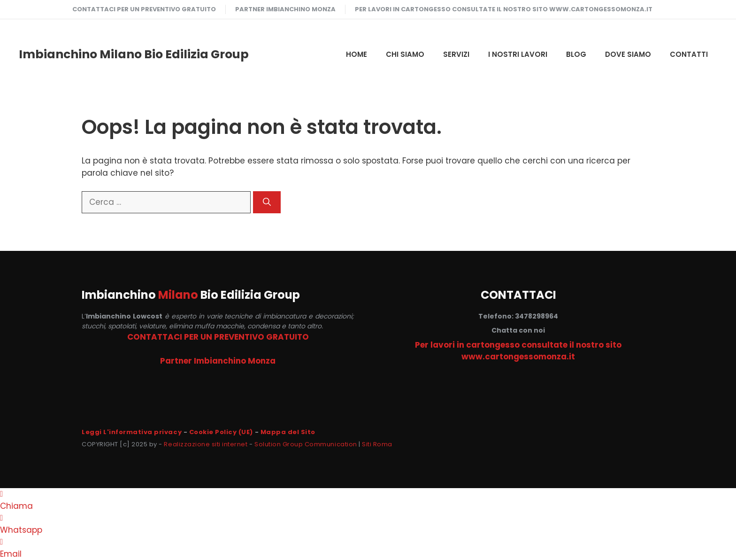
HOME (356, 54)
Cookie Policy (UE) (221, 432)
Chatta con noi (518, 330)
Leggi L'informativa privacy (132, 432)
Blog (576, 54)
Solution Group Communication (305, 444)
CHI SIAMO (405, 54)
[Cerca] (267, 202)
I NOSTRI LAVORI (517, 54)
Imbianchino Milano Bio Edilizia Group (134, 54)
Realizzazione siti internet (205, 444)
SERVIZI (456, 54)
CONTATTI (689, 54)
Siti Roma (377, 444)
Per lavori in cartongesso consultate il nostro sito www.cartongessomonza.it (503, 9)
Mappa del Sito (288, 432)
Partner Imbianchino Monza (285, 9)
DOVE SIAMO (628, 54)
